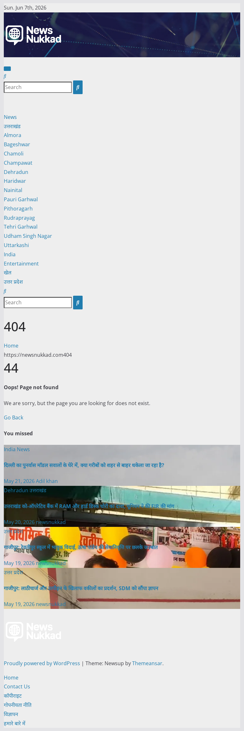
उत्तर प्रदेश (13, 281)
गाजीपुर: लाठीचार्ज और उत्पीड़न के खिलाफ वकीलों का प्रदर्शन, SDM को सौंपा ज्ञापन (81, 588)
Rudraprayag (19, 217)
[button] (5, 75)
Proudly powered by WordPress (42, 663)
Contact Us (17, 686)
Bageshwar (17, 144)
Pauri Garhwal (21, 199)
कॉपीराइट (13, 695)
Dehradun (16, 172)
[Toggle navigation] (7, 68)
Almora (12, 135)
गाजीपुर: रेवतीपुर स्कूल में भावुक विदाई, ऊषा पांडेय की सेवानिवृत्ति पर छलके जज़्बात (81, 547)
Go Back (13, 417)
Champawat (18, 162)
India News (17, 449)
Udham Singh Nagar (28, 235)
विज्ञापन (11, 714)
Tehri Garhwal (20, 226)
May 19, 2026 (20, 563)
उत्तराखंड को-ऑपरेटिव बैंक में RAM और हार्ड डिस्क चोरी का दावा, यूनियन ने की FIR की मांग (89, 506)
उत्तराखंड (12, 126)
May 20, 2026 (20, 522)
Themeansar (147, 663)
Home (11, 345)
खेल (7, 272)
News (10, 117)
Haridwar (15, 180)
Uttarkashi (16, 245)
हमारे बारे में (14, 723)
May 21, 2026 (20, 481)
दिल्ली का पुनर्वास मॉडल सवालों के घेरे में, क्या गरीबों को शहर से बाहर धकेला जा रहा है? (84, 465)
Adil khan (47, 481)
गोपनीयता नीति (17, 704)
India (10, 254)
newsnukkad (51, 522)
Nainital (13, 190)
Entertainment (21, 263)
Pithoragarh (18, 208)
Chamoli (14, 153)
